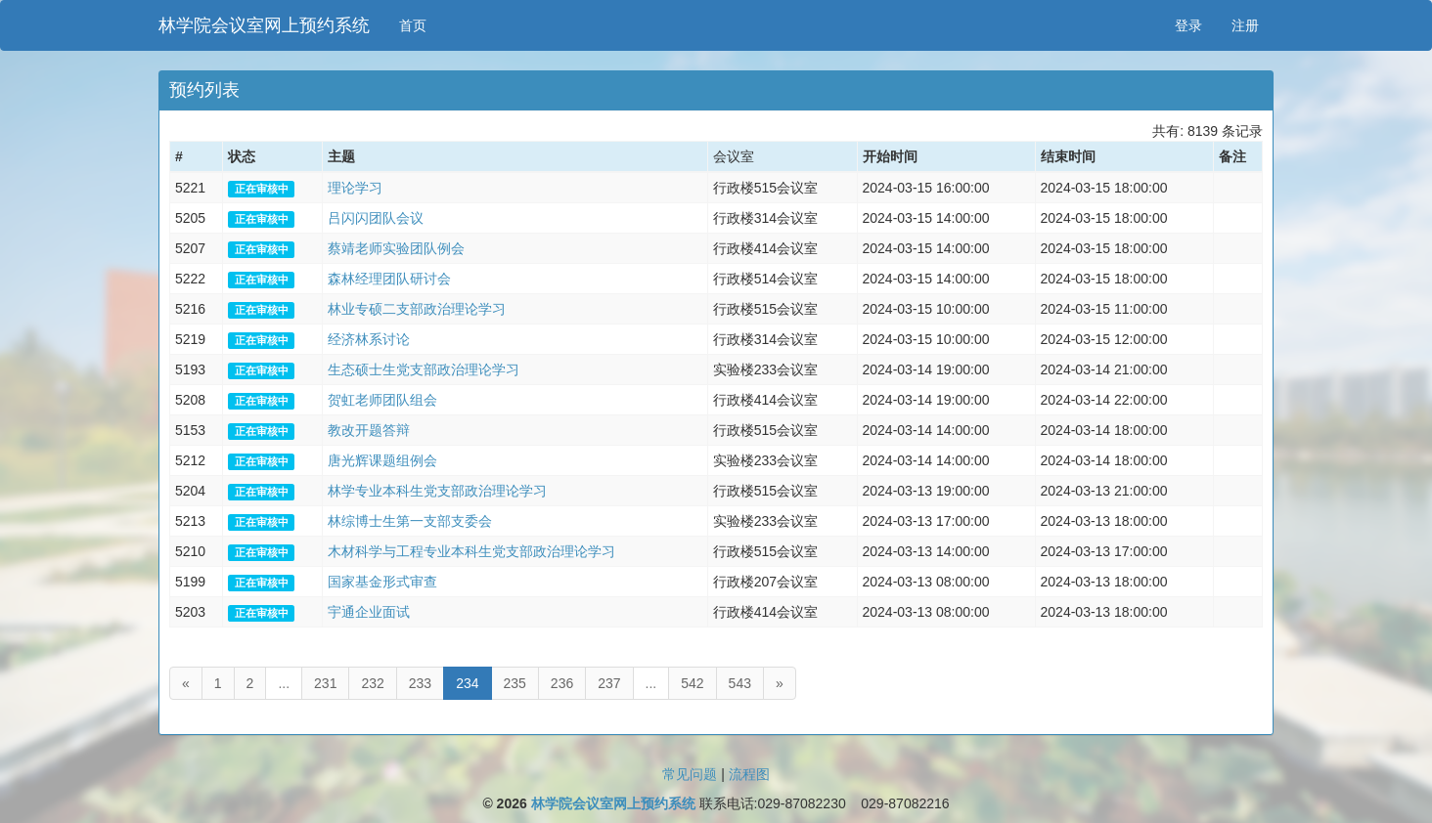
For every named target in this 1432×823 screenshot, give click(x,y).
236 (562, 683)
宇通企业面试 (369, 612)
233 (420, 683)
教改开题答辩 (369, 430)
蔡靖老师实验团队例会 (396, 248)
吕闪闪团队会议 (376, 218)
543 (740, 683)
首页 (412, 25)
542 (692, 683)
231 (325, 683)
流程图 (749, 774)
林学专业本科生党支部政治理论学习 (437, 490)
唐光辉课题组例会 (382, 460)
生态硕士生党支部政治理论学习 (423, 369)
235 (515, 683)
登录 (1188, 25)
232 (372, 683)
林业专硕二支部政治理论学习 (417, 309)
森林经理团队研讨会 (389, 278)
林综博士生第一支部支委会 (410, 521)
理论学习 (355, 187)
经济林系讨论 (369, 339)
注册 (1245, 25)
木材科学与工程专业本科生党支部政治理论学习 (471, 551)
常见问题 (689, 774)
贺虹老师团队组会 (382, 400)
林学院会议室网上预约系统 (264, 25)
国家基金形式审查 (382, 581)
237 (609, 683)
